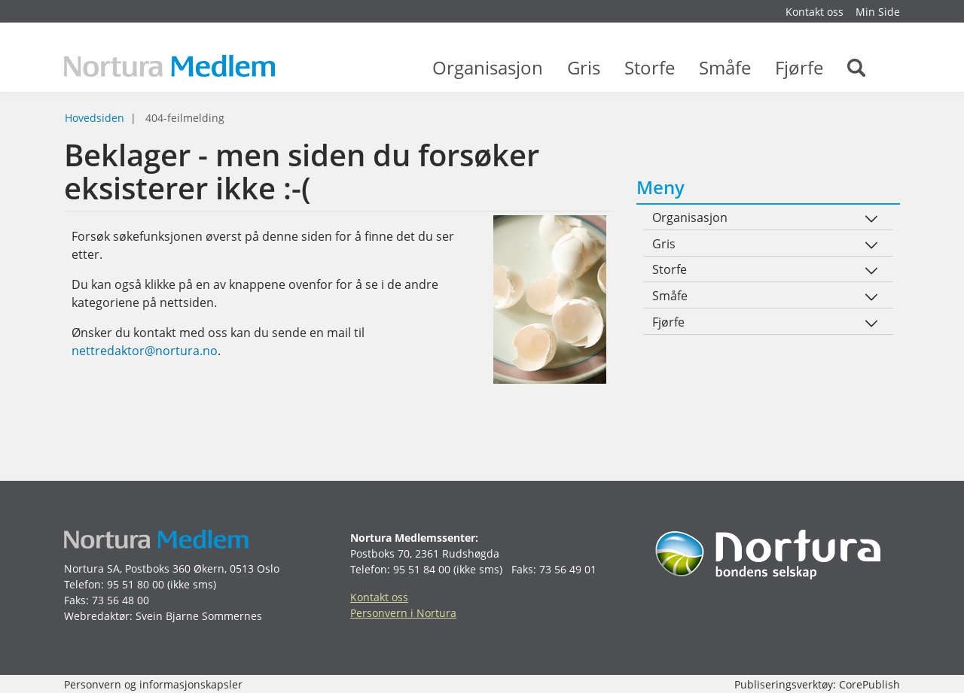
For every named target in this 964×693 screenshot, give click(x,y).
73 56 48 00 (120, 600)
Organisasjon (487, 75)
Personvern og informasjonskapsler (153, 684)
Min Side (878, 12)
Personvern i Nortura (403, 613)
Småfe (725, 75)
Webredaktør (97, 616)
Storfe (649, 75)
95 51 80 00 (135, 584)
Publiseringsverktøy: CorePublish (817, 684)
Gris (583, 75)
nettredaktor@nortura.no (145, 350)
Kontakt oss (815, 12)
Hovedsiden (94, 118)
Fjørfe (799, 75)
